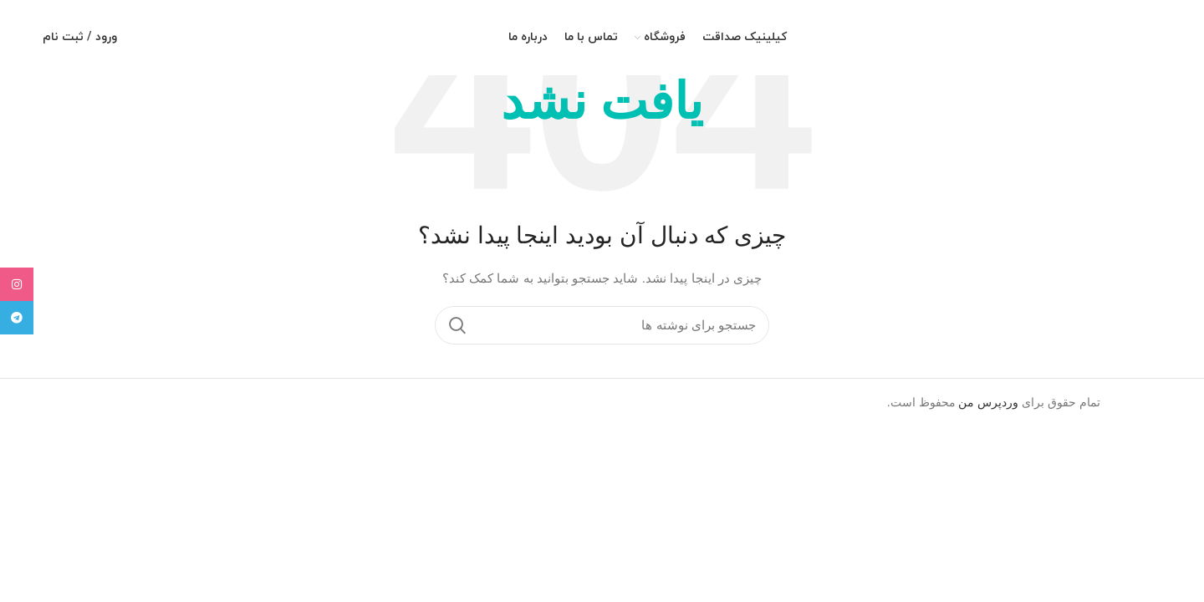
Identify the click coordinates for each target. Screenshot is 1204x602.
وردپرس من (988, 402)
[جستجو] (602, 325)
